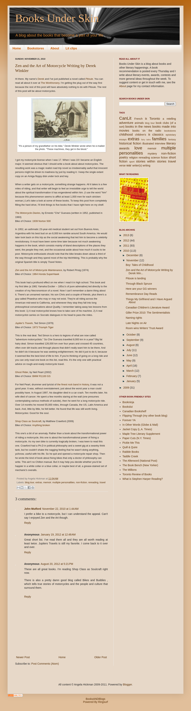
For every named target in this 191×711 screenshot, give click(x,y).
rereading (93, 482)
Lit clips (71, 48)
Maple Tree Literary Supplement (141, 433)
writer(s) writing (141, 165)
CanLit (125, 118)
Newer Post (23, 657)
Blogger (127, 684)
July (129, 350)
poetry (123, 157)
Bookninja (128, 402)
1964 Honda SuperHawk (45, 274)
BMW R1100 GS (41, 376)
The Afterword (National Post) (140, 460)
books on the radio (146, 130)
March (130, 370)
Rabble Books (131, 451)
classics (157, 134)
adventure (126, 123)
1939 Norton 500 (41, 221)
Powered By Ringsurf (95, 701)
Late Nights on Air (136, 323)
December (132, 255)
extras (38, 482)
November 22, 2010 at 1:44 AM (60, 508)
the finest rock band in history (73, 384)
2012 (126, 240)
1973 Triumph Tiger (43, 327)
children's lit (142, 134)
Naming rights (134, 317)
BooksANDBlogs (95, 698)
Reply (27, 522)
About (54, 48)
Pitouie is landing (136, 278)
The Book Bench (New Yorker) (140, 465)
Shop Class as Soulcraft (28, 421)
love (138, 148)
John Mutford (32, 508)
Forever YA (129, 420)
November (132, 260)
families (159, 139)
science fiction (159, 157)
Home (16, 48)
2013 (126, 235)
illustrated (148, 143)
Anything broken (41, 425)
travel (103, 482)
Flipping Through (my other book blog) (145, 415)
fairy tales (146, 139)
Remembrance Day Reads (141, 293)
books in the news (138, 126)
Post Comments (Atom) (45, 663)
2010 (126, 250)
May (129, 360)
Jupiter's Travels (24, 323)
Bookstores (35, 48)
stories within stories (151, 161)
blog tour (29, 482)
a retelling (169, 118)
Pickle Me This (131, 442)
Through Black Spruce (139, 283)
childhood (126, 134)
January (131, 381)
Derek (41, 78)
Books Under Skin (57, 18)
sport (131, 161)
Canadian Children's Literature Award (147, 307)
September (133, 339)
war (128, 165)
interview (160, 143)
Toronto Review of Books (137, 474)
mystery (152, 153)
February (132, 376)
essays (123, 139)
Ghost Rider (21, 372)
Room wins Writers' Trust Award (144, 328)
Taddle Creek (130, 456)
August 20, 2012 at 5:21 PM (57, 563)
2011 (126, 245)
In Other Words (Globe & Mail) (140, 424)
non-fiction (81, 482)
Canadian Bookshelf (134, 411)
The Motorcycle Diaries (27, 213)
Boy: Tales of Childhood (140, 264)
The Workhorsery (50, 82)
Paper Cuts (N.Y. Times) (137, 438)
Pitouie (89, 78)
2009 (126, 387)
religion (133, 157)
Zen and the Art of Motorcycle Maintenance (38, 270)
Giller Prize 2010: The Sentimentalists (148, 312)
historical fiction (130, 143)
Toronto (154, 118)
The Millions (130, 469)
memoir (47, 482)
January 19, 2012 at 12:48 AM (58, 534)
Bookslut (128, 406)
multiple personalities (63, 482)
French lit (140, 118)
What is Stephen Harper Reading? (143, 478)
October (131, 334)
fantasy (172, 139)
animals (139, 122)
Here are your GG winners (141, 288)
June (129, 355)
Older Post (100, 657)
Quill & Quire (130, 447)
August (130, 345)
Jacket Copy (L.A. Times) (137, 429)
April (129, 365)
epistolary (171, 134)
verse (122, 165)
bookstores (170, 131)
